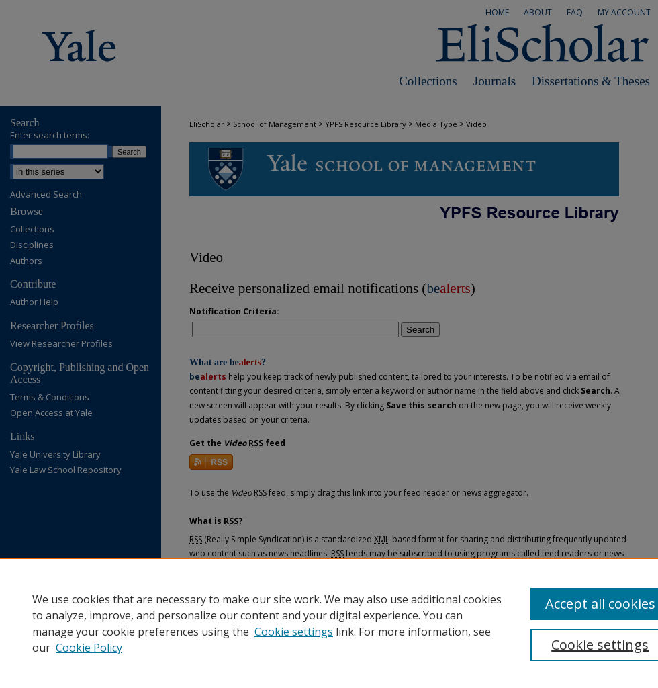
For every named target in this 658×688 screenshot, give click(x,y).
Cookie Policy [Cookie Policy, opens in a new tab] (89, 647)
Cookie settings (293, 631)
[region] (329, 623)
